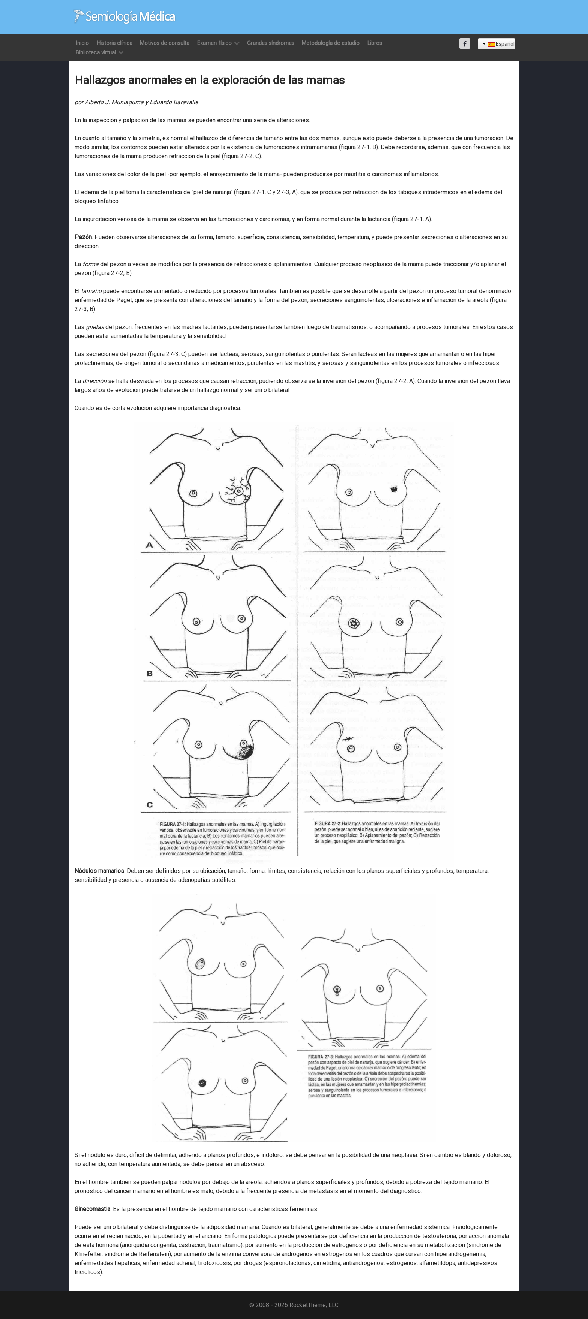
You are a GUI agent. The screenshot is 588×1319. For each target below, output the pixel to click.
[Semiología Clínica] (124, 16)
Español (498, 44)
